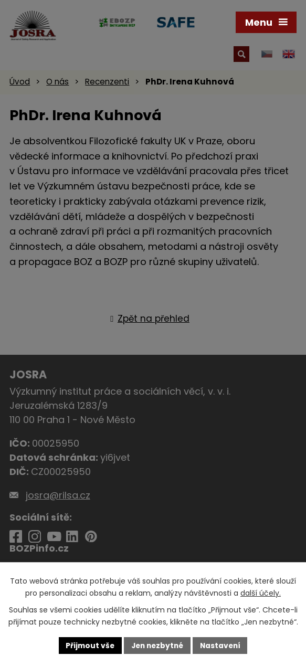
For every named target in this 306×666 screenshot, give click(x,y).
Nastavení (223, 645)
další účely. (260, 592)
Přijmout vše (88, 645)
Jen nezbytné (157, 645)
